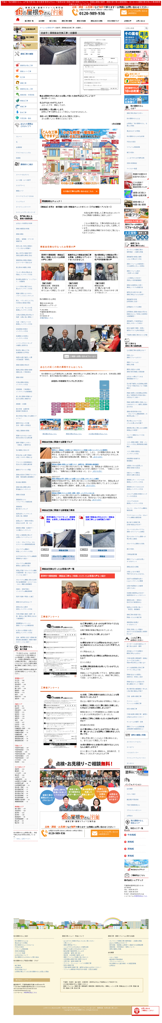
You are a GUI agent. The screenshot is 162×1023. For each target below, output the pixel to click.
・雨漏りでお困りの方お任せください (74, 949)
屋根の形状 (19, 377)
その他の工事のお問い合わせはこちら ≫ (80, 191)
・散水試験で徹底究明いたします (73, 951)
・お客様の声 (18, 967)
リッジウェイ (20, 201)
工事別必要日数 (132, 554)
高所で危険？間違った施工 (25, 596)
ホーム (42, 28)
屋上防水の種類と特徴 (23, 267)
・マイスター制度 (19, 953)
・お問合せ (111, 965)
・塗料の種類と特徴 (114, 949)
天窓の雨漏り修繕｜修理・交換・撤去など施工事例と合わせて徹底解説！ (26, 616)
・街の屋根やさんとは (21, 941)
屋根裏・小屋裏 (21, 404)
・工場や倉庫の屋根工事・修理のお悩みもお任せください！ (82, 967)
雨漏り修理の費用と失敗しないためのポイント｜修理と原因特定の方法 (137, 404)
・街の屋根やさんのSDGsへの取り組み (26, 957)
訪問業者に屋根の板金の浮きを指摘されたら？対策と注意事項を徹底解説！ (137, 314)
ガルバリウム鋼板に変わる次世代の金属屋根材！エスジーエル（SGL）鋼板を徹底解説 (26, 582)
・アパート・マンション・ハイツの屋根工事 (76, 963)
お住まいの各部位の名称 (24, 223)
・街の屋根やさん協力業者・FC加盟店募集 (122, 963)
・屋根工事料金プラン (69, 945)
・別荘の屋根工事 (68, 965)
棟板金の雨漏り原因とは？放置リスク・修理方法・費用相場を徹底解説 (75, 464)
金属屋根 (19, 147)
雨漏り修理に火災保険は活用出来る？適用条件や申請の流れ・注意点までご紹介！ (137, 395)
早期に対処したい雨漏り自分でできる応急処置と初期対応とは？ (137, 632)
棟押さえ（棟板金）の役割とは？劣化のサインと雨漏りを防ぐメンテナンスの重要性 (79, 450)
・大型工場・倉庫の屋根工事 (71, 961)
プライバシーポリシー (134, 810)
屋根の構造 (19, 234)
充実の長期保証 (132, 163)
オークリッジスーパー (23, 207)
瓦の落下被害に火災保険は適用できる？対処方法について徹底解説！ (137, 386)
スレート (19, 136)
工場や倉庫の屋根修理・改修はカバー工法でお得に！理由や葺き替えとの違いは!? (137, 660)
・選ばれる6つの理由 (20, 943)
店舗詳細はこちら (46, 318)
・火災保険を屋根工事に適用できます (74, 959)
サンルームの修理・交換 (135, 722)
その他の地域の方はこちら (98, 434)
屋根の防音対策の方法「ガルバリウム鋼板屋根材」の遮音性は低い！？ (137, 414)
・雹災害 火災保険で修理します (73, 955)
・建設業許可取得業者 (115, 959)
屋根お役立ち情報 (132, 567)
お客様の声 (50, 28)
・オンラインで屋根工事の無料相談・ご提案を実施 (125, 941)
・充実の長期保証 (19, 951)
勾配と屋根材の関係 (22, 430)
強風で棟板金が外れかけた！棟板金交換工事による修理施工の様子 (100, 518)
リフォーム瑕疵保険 (133, 147)
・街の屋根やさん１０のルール (24, 945)
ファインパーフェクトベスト (136, 758)
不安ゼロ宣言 (131, 142)
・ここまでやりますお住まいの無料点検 (75, 947)
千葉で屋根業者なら (133, 805)
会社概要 (130, 789)
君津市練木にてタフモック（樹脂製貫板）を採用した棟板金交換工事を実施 (60, 519)
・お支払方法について (21, 955)
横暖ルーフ (19, 191)
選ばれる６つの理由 (133, 131)
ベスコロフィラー (132, 752)
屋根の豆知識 (20, 494)
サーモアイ (130, 747)
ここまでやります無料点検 (135, 158)
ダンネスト (130, 763)
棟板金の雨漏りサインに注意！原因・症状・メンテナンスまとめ (73, 493)
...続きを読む (97, 457)
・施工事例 (17, 965)
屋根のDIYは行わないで (24, 602)
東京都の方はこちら (50, 434)
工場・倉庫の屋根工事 (134, 696)
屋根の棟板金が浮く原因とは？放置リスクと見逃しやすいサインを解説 (75, 479)
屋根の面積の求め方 (22, 365)
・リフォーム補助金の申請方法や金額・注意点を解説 (79, 969)
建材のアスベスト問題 (23, 470)
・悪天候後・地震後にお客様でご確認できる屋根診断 (125, 945)
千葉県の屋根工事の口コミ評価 (137, 335)
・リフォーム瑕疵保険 (21, 949)
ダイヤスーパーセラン (134, 742)
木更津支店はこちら (140, 896)
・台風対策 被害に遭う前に (71, 953)
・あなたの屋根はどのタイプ (117, 943)
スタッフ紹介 (131, 794)
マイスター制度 (132, 168)
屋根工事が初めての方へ (135, 113)
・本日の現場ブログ (20, 969)
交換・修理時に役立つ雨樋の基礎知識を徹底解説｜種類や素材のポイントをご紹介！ (26, 640)
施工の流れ (130, 152)
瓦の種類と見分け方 (22, 450)
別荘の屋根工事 (132, 709)
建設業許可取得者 (132, 799)
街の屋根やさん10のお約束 (135, 136)
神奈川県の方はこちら (74, 434)
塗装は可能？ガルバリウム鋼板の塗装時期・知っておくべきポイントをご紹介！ (26, 573)
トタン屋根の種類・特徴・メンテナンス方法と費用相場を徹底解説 (137, 444)
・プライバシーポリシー (116, 961)
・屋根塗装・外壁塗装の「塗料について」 (122, 947)
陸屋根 (18, 158)
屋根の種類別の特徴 (22, 229)
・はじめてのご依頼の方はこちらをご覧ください (78, 941)
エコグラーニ (20, 185)
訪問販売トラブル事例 (134, 307)
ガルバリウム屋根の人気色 (135, 543)
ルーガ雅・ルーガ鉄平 (23, 180)
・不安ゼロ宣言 (19, 947)
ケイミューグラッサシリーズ (25, 212)
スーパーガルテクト (22, 175)
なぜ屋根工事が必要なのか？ (136, 350)
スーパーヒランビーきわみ (25, 196)
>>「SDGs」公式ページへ (22, 839)
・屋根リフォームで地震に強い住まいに (75, 957)
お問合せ (130, 816)
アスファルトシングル (23, 153)
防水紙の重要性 (21, 482)
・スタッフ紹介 (113, 957)
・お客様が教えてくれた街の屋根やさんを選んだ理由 (31, 971)
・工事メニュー (67, 943)
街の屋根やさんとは (133, 118)
